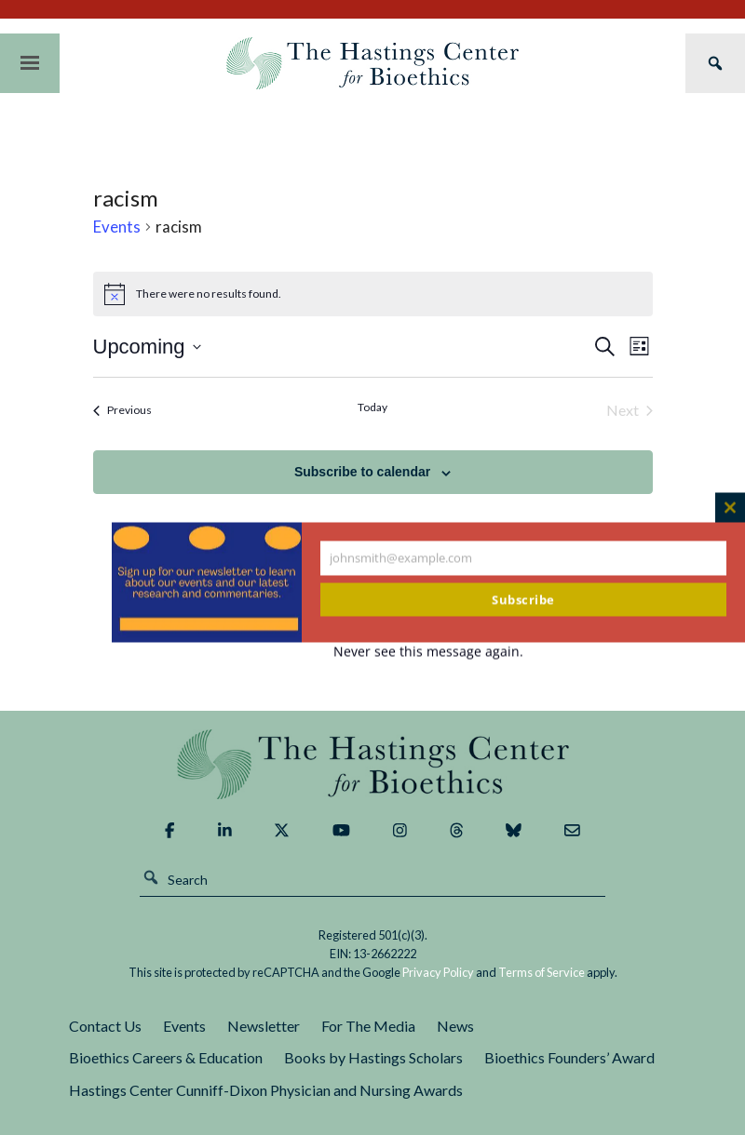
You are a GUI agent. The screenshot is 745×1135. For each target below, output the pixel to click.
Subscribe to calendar (362, 471)
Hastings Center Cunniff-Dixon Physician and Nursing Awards (266, 1090)
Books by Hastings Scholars (373, 1057)
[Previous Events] (122, 410)
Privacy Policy (438, 972)
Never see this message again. (428, 652)
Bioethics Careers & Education (166, 1057)
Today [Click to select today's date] (372, 407)
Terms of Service (541, 972)
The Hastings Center (372, 764)
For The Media (368, 1026)
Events (117, 226)
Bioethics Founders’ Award (569, 1057)
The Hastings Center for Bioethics (372, 63)
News (455, 1026)
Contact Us (105, 1026)
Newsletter (263, 1026)
